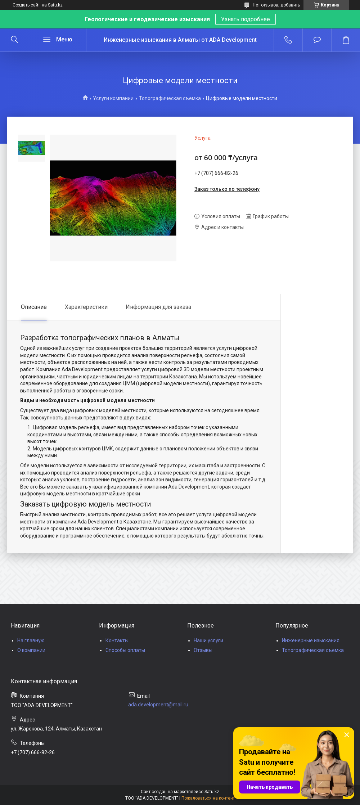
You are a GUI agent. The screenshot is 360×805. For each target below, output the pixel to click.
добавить (290, 5)
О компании (31, 650)
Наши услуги (208, 640)
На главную (31, 640)
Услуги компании (113, 98)
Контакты (117, 640)
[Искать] (14, 39)
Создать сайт (26, 5)
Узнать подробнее (245, 19)
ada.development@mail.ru (158, 704)
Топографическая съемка (170, 98)
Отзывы (203, 650)
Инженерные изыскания (310, 640)
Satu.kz (211, 791)
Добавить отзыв (317, 39)
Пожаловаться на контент (208, 798)
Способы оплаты (125, 650)
